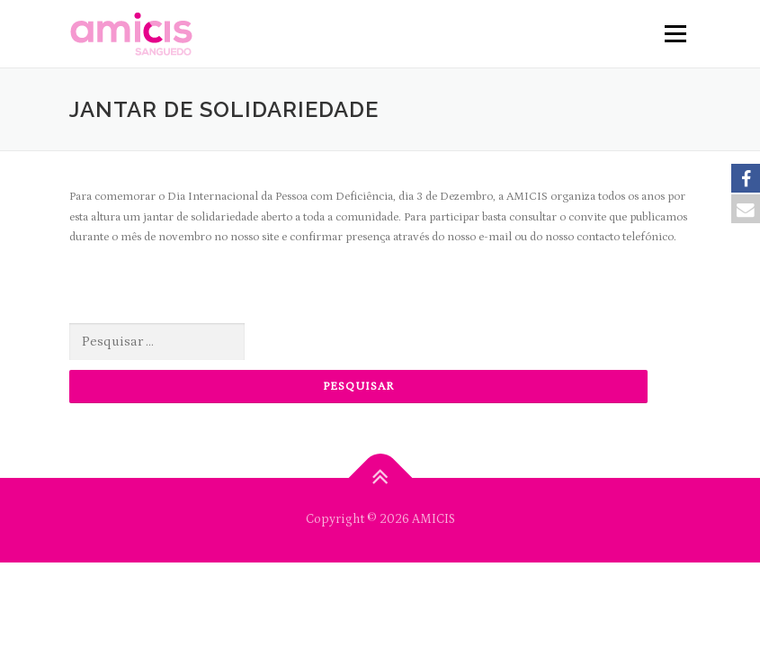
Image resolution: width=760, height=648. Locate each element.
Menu (674, 33)
